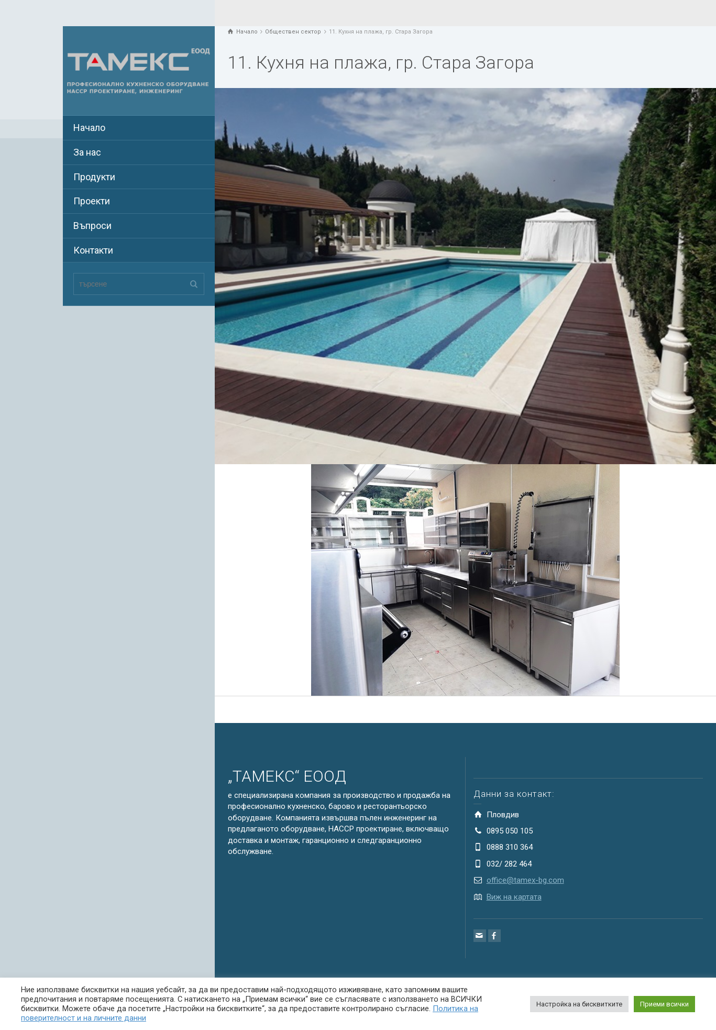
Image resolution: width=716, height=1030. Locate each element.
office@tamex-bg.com (525, 880)
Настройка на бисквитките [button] (579, 1004)
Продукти (94, 176)
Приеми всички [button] (664, 1004)
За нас (87, 152)
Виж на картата (514, 897)
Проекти (91, 200)
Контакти (93, 250)
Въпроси (92, 225)
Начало (89, 127)
